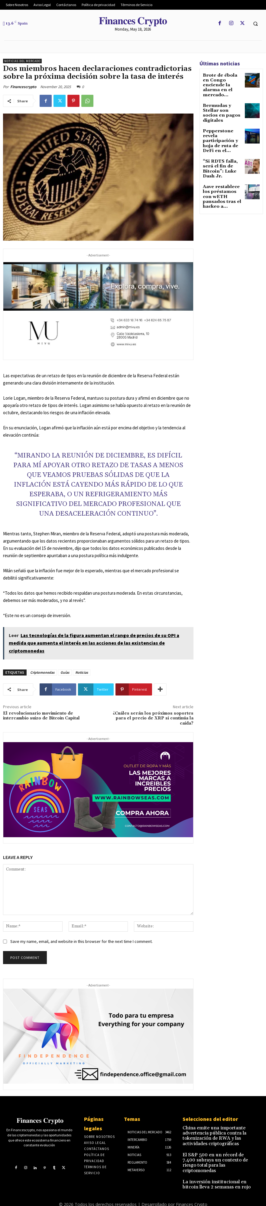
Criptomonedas (42, 672)
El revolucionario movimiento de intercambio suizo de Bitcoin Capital (41, 716)
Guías (64, 672)
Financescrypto (23, 86)
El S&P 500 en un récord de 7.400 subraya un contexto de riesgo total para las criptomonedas (219, 1150)
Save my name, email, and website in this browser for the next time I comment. (81, 941)
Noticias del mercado (22, 61)
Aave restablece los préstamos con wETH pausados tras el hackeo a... (221, 165)
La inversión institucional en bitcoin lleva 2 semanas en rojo (218, 1166)
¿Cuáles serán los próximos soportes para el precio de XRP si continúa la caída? (153, 718)
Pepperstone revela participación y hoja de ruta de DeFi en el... (222, 123)
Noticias (81, 672)
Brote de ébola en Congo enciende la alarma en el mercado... (220, 81)
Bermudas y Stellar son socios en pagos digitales (221, 101)
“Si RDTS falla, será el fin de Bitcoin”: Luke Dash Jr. (222, 143)
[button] (255, 23)
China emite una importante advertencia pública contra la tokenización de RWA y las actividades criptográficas (219, 1131)
